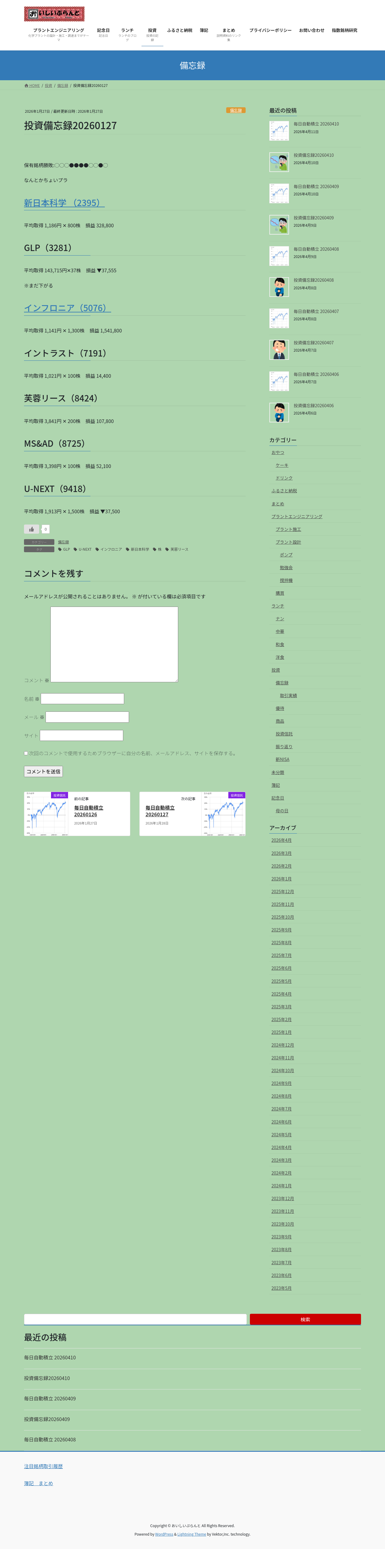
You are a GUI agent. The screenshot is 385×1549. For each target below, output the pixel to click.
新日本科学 (140, 549)
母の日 (282, 810)
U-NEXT (85, 549)
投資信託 (284, 734)
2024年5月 (281, 1134)
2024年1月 (281, 1185)
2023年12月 (282, 1198)
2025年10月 (282, 917)
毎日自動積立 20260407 (316, 311)
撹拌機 (286, 580)
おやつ (277, 452)
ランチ (277, 606)
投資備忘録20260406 (314, 405)
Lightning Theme (191, 1534)
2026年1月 (281, 879)
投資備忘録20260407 (314, 342)
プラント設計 (288, 542)
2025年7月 (281, 955)
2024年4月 (281, 1147)
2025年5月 (281, 981)
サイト (31, 735)
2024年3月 (281, 1160)
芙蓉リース (179, 549)
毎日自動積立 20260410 (316, 124)
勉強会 (286, 567)
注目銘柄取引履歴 (43, 1466)
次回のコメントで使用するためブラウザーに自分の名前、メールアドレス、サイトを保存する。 (133, 753)
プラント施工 (288, 529)
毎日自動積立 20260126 (88, 811)
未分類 (277, 772)
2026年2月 (281, 866)
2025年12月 (282, 891)
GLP (66, 549)
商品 (280, 721)
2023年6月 (281, 1275)
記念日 (277, 798)
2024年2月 (281, 1173)
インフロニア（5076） (67, 307)
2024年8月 (281, 1096)
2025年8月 (281, 942)
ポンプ (286, 555)
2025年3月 (281, 1006)
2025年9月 (281, 930)
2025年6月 (281, 968)
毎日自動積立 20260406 (316, 374)
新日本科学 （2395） (64, 202)
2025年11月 (282, 904)
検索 (305, 1319)
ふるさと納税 (284, 490)
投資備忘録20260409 (314, 218)
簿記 (275, 785)
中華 (280, 631)
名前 (32, 698)
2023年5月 (281, 1288)
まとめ (277, 504)
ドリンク (284, 478)
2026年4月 (281, 840)
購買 (280, 593)
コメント (36, 680)
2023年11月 (282, 1211)
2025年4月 (281, 994)
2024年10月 (282, 1070)
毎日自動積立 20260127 (160, 811)
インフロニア (111, 549)
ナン (280, 618)
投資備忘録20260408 (314, 280)
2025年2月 (281, 1019)
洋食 (280, 657)
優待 (280, 708)
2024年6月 (281, 1122)
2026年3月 (281, 853)
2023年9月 (281, 1237)
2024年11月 (282, 1058)
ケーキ (282, 465)
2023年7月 (281, 1262)
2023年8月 (281, 1249)
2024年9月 (281, 1083)
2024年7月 (281, 1109)
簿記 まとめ (38, 1483)
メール (34, 717)
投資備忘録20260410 (314, 155)
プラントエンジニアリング (296, 516)
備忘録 (236, 110)
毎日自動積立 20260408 (316, 249)
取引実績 (288, 695)
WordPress (164, 1534)
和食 (280, 644)
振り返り (284, 746)
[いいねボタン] (31, 529)
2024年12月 (282, 1045)
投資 (275, 670)
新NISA (282, 759)
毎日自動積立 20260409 (316, 186)
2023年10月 (282, 1224)
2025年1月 (281, 1032)
